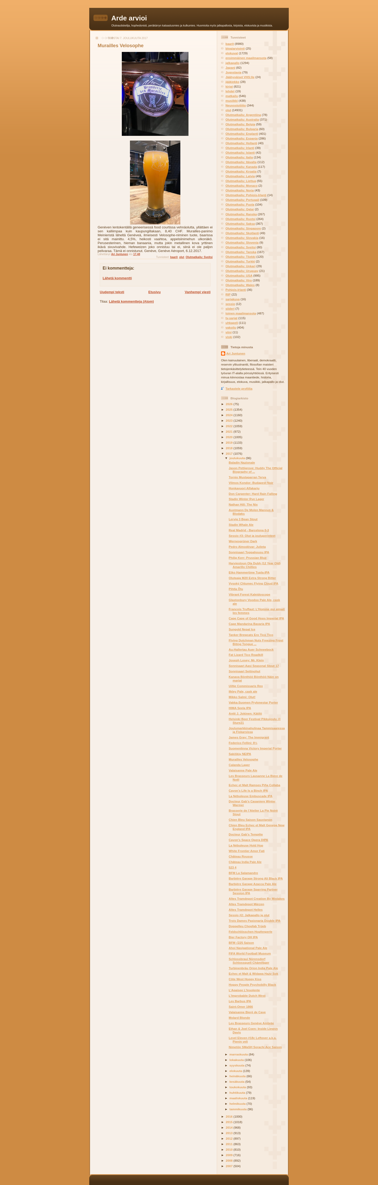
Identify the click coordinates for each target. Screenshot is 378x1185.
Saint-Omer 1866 (241, 1006)
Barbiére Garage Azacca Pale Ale (252, 884)
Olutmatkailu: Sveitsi (199, 257)
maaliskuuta (238, 1098)
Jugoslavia (233, 72)
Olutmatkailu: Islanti (240, 152)
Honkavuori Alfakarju (244, 488)
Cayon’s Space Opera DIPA (248, 839)
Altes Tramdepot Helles (245, 909)
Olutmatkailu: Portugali (242, 199)
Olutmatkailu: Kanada (241, 166)
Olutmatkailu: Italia (239, 157)
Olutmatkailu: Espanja (241, 138)
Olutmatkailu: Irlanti (239, 147)
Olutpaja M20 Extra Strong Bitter (252, 578)
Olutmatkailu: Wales (240, 285)
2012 (229, 1138)
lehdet (229, 91)
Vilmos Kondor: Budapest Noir (251, 482)
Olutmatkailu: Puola (239, 204)
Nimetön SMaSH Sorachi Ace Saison (255, 1047)
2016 (229, 1116)
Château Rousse (241, 856)
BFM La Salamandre (243, 873)
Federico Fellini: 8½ (243, 742)
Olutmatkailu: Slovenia (242, 242)
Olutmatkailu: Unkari (240, 266)
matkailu (231, 96)
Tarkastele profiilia (238, 388)
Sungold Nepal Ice (242, 629)
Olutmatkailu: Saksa (240, 223)
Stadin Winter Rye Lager (246, 499)
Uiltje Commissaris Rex (246, 686)
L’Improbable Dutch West (247, 995)
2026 (229, 404)
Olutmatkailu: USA (239, 275)
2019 (229, 442)
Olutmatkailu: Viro (238, 280)
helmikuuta (237, 1103)
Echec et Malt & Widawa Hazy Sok (253, 973)
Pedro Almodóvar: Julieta (247, 546)
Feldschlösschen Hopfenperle (250, 931)
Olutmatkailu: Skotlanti (242, 233)
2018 (229, 448)
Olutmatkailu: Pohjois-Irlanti (245, 195)
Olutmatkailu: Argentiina (243, 114)
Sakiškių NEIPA (240, 753)
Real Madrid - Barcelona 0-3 (249, 530)
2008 (229, 1160)
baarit (173, 257)
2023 (229, 420)
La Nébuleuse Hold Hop (246, 845)
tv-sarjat (231, 318)
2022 (229, 426)
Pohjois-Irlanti (235, 289)
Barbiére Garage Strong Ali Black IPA (256, 878)
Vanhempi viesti (198, 292)
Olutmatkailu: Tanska (240, 252)
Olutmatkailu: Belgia (240, 124)
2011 (229, 1144)
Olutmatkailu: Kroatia (240, 171)
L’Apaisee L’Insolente (244, 990)
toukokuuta (238, 1087)
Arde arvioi (129, 18)
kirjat (229, 86)
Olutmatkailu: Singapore (243, 228)
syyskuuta (237, 1065)
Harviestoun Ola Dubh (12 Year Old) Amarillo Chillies (254, 565)
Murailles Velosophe (243, 759)
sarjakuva (232, 299)
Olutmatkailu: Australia (242, 119)
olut (181, 257)
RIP (227, 294)
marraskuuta (239, 1054)
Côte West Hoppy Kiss (245, 979)
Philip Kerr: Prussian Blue (247, 557)
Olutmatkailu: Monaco (241, 185)
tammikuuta (238, 1109)
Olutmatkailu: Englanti (241, 133)
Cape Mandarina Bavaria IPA (249, 623)
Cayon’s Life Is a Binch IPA (248, 790)
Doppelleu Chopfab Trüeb (247, 926)
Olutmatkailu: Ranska (241, 214)
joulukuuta (237, 458)
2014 (229, 1127)
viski (228, 337)
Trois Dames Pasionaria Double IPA (254, 920)
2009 (229, 1155)
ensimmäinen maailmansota (245, 58)
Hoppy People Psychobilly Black (252, 984)
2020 (229, 437)
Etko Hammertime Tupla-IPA (249, 572)
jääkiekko (232, 81)
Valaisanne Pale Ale (243, 770)
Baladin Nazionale (242, 462)
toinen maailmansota (240, 313)
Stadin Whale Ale (241, 524)
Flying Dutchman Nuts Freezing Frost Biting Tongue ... (256, 642)
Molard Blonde (239, 1017)
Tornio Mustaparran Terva (247, 477)
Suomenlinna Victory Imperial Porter (255, 748)
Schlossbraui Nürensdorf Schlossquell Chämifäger (249, 960)
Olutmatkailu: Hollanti (241, 143)
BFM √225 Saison (241, 942)
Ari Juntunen (235, 353)
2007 (229, 1166)
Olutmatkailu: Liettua (240, 181)
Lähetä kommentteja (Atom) (131, 301)
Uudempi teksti (112, 292)
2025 (229, 409)
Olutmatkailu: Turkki (240, 261)
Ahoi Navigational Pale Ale (248, 948)
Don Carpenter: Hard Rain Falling (253, 493)
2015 (229, 1122)
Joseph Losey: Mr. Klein (246, 660)
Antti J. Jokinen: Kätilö (245, 713)
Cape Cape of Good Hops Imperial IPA (256, 618)
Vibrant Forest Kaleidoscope (249, 594)
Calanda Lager (239, 764)
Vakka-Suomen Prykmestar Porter (253, 702)
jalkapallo (232, 63)
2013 (229, 1133)
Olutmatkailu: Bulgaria (241, 129)
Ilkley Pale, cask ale (243, 691)
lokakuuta (237, 1059)
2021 (229, 431)
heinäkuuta (237, 1076)
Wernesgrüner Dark (243, 541)
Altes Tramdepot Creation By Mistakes (257, 898)
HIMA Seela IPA (240, 708)
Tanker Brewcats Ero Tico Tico (251, 634)
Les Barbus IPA (240, 1001)
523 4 (232, 867)
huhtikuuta (237, 1092)
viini (228, 332)
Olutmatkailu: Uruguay (241, 270)
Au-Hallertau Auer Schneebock (251, 649)
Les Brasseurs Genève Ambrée (251, 1023)
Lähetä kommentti (117, 278)
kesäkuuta (237, 1081)
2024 (229, 415)
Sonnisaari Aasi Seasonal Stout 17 (254, 665)
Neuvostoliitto (235, 105)
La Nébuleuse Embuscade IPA (250, 796)
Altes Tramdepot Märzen (246, 904)
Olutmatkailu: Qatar (239, 209)
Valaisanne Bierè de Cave (247, 1012)
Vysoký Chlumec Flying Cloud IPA (253, 583)
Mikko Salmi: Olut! (242, 697)
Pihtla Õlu (236, 589)
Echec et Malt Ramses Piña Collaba (254, 785)
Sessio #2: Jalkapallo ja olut (249, 915)
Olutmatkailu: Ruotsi (240, 219)
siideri (229, 308)
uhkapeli (231, 322)
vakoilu (230, 327)
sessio (230, 303)
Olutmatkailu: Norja (239, 190)
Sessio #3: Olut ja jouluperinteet (252, 535)
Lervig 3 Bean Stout (243, 519)
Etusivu (154, 292)
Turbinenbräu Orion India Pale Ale (253, 968)
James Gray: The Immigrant (249, 737)
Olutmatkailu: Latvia (240, 176)
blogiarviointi (235, 48)
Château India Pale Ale (245, 862)
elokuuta (236, 1071)
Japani (230, 67)
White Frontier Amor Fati (247, 850)
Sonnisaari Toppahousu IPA (249, 552)
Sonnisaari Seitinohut (244, 671)
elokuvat (231, 53)
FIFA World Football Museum (250, 953)
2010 (229, 1149)
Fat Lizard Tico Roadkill (246, 654)
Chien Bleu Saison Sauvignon (250, 819)
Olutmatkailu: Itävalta (240, 162)
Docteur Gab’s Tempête (246, 834)
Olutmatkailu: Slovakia (241, 237)
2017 (229, 453)
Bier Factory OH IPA (243, 937)
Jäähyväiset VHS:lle (239, 77)
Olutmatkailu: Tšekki (240, 256)
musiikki (231, 100)
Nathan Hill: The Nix (243, 504)
